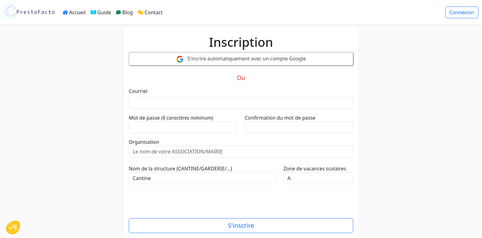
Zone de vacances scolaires (314, 168)
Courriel (138, 91)
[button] (13, 227)
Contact (150, 12)
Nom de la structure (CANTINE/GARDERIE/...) (180, 168)
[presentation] (176, 204)
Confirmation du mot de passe (280, 117)
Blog (124, 12)
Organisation (144, 142)
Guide (101, 12)
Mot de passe (144, 117)
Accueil (74, 12)
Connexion (461, 12)
